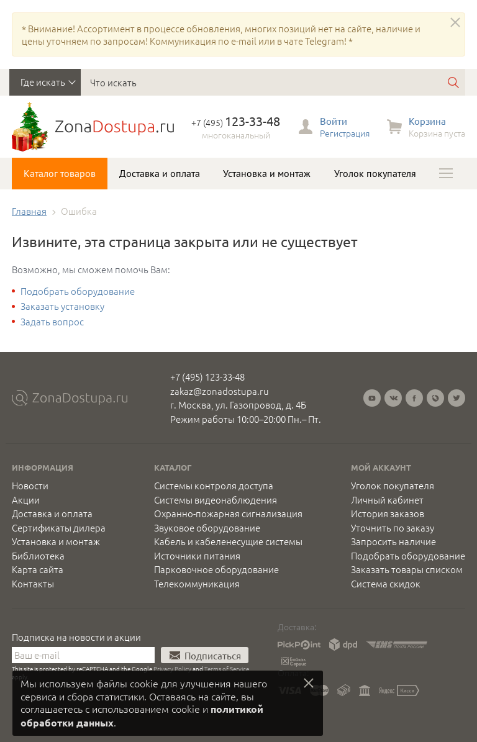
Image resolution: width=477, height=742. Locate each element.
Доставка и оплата (159, 173)
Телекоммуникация (197, 583)
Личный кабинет (387, 500)
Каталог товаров (60, 173)
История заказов (387, 513)
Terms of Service (226, 668)
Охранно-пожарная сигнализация (228, 513)
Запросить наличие (393, 541)
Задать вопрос (52, 321)
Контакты (33, 583)
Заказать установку (62, 305)
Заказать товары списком (407, 569)
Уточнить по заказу (392, 528)
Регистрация (345, 133)
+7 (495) (235, 122)
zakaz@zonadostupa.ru (219, 390)
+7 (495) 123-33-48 (207, 376)
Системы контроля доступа (213, 485)
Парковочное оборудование (216, 569)
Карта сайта (37, 569)
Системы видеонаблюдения (215, 500)
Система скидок (385, 583)
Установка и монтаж (267, 173)
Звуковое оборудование (207, 528)
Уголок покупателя (375, 173)
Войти (333, 121)
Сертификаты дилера (59, 528)
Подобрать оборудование (77, 290)
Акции (26, 500)
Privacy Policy (172, 668)
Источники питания (197, 556)
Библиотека (38, 556)
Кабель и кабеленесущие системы (228, 541)
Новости (30, 485)
